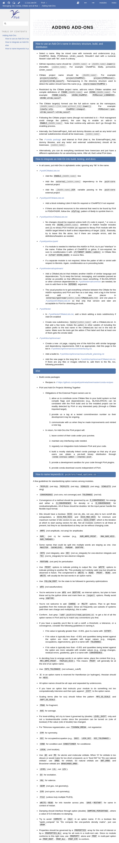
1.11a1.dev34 (30, 3)
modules (103, 3)
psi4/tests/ (46, 301)
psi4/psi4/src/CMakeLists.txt (54, 211)
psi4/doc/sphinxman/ (50, 330)
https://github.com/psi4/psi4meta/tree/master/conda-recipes (85, 374)
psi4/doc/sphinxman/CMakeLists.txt (98, 351)
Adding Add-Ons (49, 6)
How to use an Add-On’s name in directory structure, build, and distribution (17, 39)
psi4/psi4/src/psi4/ (49, 235)
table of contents (14, 31)
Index (114, 3)
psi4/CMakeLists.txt (50, 166)
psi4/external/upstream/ (52, 261)
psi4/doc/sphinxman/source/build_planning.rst (83, 346)
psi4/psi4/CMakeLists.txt (52, 192)
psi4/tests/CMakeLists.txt (61, 306)
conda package (53, 135)
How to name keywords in (17, 49)
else (7, 45)
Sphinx (95, 840)
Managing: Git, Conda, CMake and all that (20, 6)
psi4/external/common (90, 274)
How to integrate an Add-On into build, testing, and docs (17, 42)
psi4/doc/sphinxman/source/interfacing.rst (72, 340)
